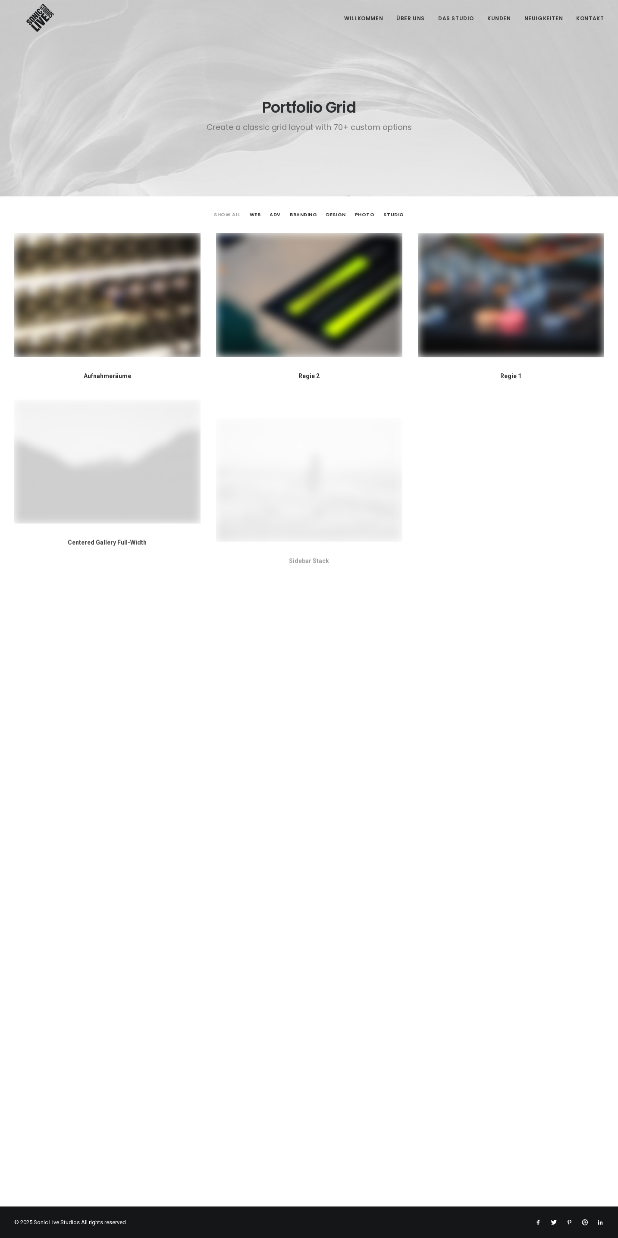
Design (335, 215)
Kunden (499, 18)
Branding (303, 215)
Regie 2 (309, 376)
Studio (393, 215)
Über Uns (410, 18)
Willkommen (363, 18)
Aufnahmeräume (107, 376)
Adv (275, 215)
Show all (227, 215)
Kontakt (590, 18)
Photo (365, 215)
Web (255, 215)
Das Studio (456, 18)
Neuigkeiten (543, 18)
